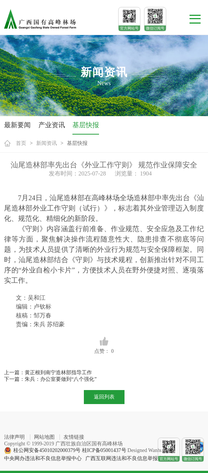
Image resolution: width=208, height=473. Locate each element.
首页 (21, 143)
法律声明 (14, 437)
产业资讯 (51, 125)
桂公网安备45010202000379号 (47, 450)
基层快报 (85, 125)
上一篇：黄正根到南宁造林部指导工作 (48, 372)
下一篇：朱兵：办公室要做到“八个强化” (50, 379)
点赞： (104, 345)
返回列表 (104, 397)
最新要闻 (17, 125)
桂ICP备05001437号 (104, 450)
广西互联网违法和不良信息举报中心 (126, 458)
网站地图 (44, 437)
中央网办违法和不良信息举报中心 (43, 458)
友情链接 (74, 437)
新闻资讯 (46, 143)
